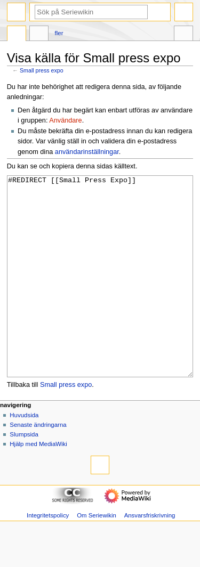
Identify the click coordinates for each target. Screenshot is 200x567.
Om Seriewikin (96, 555)
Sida (16, 34)
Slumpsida (24, 474)
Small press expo (41, 70)
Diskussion (39, 34)
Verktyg (183, 34)
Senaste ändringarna (38, 464)
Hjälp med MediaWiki (38, 484)
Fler (59, 33)
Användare (65, 120)
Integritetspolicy (48, 555)
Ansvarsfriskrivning (149, 555)
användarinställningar (87, 152)
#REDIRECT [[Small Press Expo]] (100, 296)
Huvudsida (24, 455)
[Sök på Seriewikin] (91, 12)
